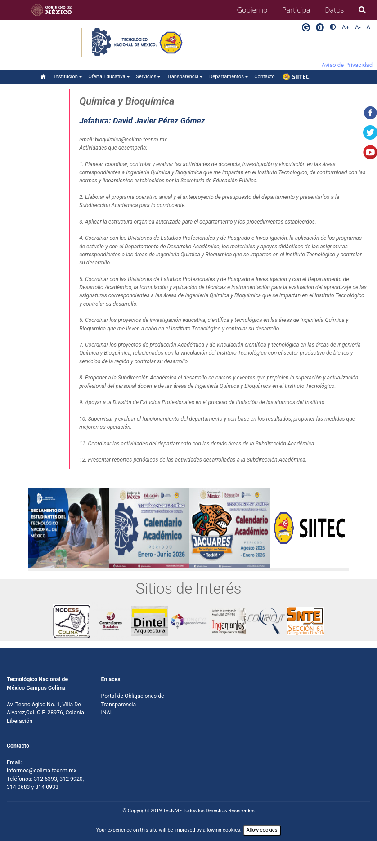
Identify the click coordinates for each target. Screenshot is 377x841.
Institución (66, 76)
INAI (106, 712)
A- (357, 27)
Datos (334, 10)
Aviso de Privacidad (347, 65)
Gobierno (252, 10)
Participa (296, 10)
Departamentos (226, 76)
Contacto (264, 76)
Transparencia (183, 76)
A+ (345, 27)
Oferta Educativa (106, 76)
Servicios (146, 76)
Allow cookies (262, 830)
